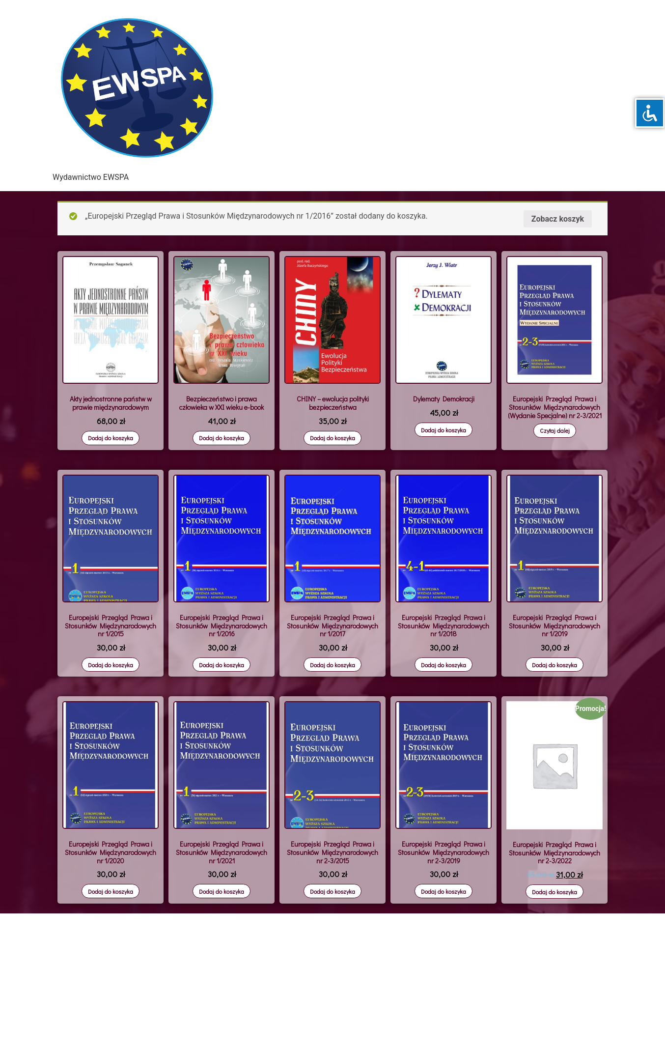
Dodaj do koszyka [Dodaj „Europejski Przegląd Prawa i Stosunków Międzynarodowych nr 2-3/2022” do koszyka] (554, 892)
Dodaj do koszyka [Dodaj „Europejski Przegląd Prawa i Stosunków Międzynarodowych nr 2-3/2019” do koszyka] (443, 891)
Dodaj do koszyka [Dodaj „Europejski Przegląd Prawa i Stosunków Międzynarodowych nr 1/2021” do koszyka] (221, 891)
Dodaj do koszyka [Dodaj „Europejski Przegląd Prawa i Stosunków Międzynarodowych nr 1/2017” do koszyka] (332, 665)
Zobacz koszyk (557, 219)
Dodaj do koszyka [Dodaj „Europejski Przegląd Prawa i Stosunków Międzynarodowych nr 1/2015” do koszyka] (110, 665)
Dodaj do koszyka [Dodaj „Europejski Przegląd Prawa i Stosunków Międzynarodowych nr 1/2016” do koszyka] (221, 665)
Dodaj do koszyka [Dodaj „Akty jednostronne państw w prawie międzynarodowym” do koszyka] (110, 438)
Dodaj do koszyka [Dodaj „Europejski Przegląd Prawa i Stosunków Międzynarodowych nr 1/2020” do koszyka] (110, 891)
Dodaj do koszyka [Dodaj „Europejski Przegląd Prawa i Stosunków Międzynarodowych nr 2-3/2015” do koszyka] (332, 891)
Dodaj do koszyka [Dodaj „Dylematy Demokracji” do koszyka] (443, 430)
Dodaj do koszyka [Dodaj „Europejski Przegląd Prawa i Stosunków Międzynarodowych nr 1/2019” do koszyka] (554, 665)
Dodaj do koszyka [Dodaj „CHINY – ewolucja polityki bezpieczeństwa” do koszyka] (332, 438)
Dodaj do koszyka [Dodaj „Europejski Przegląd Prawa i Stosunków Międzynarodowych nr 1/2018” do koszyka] (443, 665)
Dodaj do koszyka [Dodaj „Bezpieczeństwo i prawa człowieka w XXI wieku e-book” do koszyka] (221, 438)
